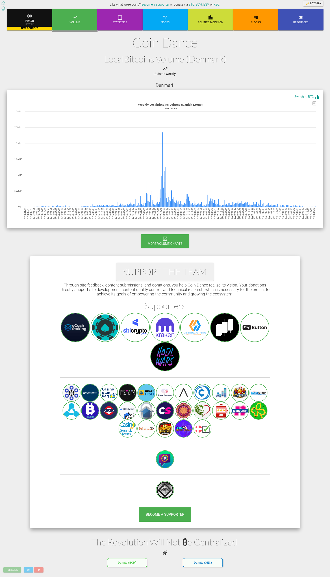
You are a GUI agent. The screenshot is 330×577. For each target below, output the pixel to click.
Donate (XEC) (203, 561)
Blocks (256, 19)
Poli (210, 19)
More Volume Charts (165, 241)
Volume (75, 22)
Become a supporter (155, 4)
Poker (29, 21)
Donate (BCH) (127, 561)
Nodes (165, 19)
